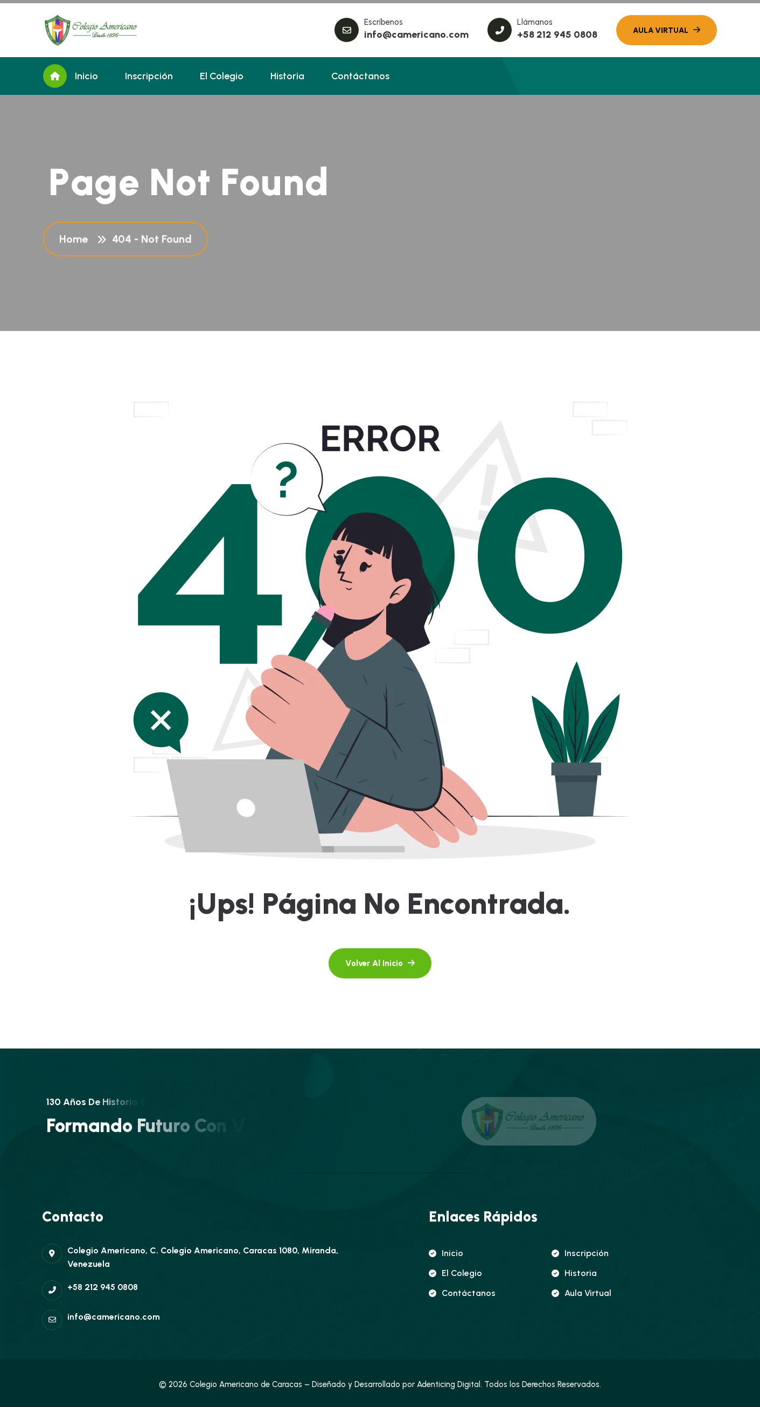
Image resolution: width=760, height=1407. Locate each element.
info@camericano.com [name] (416, 34)
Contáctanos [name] (462, 1293)
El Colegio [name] (455, 1273)
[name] (91, 30)
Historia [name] (574, 1273)
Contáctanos (360, 76)
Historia (287, 76)
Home (76, 240)
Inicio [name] (446, 1253)
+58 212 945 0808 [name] (557, 34)
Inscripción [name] (580, 1253)
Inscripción (149, 76)
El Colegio (221, 76)
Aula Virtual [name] (581, 1293)
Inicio (86, 76)
